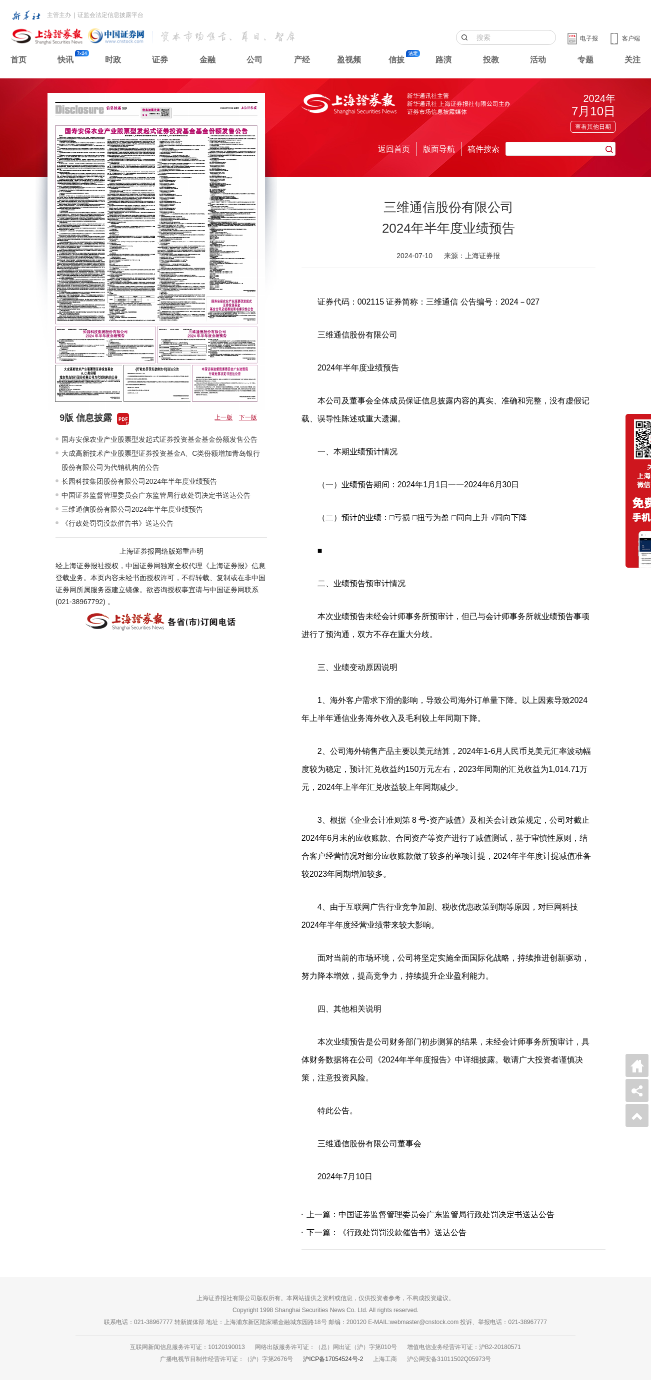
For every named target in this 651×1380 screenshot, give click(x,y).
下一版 (248, 417)
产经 (302, 59)
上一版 (223, 417)
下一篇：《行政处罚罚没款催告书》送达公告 (386, 1232)
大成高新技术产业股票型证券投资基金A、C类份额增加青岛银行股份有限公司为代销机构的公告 (161, 460)
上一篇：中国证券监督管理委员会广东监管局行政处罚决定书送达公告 (430, 1214)
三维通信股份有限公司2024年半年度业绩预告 (132, 509)
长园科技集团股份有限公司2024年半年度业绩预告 (139, 481)
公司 (254, 59)
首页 (18, 59)
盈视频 (349, 59)
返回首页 (394, 149)
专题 (586, 59)
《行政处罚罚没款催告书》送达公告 (118, 523)
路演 (444, 59)
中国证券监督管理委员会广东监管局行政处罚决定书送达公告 (156, 495)
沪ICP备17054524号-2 (333, 1359)
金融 (208, 59)
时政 (113, 59)
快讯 (66, 59)
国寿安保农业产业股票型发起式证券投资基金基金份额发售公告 (160, 439)
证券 (160, 59)
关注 (632, 59)
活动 (538, 59)
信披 (396, 59)
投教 (491, 59)
